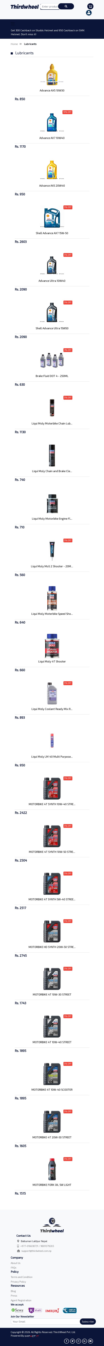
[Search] (51, 1321)
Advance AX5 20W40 (52, 185)
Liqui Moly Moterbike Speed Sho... (52, 613)
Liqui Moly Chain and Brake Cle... (52, 471)
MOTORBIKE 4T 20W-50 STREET (52, 1137)
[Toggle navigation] (12, 24)
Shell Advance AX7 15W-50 (52, 233)
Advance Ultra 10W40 (52, 280)
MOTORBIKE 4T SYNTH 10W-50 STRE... (52, 851)
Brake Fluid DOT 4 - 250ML (52, 375)
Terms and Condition (21, 1276)
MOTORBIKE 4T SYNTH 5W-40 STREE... (52, 899)
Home (14, 43)
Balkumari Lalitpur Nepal (34, 1241)
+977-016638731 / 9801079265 (37, 1246)
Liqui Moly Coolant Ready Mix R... (52, 708)
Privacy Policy (18, 1281)
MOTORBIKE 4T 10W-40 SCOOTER (52, 1089)
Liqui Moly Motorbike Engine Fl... (52, 518)
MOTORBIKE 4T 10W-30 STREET (52, 994)
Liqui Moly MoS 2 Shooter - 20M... (52, 566)
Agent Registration (21, 1300)
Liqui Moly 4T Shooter (52, 661)
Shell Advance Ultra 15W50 (52, 328)
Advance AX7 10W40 (52, 137)
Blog (13, 1291)
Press (14, 1295)
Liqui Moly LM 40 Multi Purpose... (52, 756)
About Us (15, 1263)
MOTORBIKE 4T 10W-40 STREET (52, 1042)
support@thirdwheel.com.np (36, 1250)
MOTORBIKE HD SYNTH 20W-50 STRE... (52, 946)
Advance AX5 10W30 (52, 90)
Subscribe (88, 1321)
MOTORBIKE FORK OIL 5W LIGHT (52, 1184)
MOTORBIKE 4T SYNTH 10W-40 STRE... (52, 804)
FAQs (13, 1267)
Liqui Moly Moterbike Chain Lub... (52, 423)
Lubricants (30, 43)
